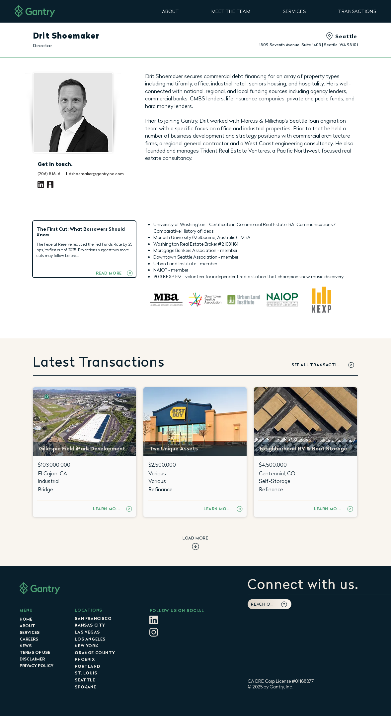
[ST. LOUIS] (104, 672)
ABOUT (27, 625)
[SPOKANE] (104, 686)
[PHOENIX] (104, 659)
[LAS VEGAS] (104, 632)
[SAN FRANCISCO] (104, 618)
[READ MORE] (114, 273)
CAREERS (29, 639)
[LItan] (153, 620)
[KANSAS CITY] (104, 625)
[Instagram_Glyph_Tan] (153, 632)
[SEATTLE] (104, 679)
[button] (170, 11)
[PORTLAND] (104, 666)
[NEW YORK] (104, 645)
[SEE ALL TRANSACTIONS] (323, 365)
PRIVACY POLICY (36, 665)
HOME (26, 619)
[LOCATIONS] (104, 610)
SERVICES (29, 632)
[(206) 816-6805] (51, 173)
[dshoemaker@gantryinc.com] (103, 173)
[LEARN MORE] (113, 509)
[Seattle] (318, 36)
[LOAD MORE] (195, 543)
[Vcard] (50, 184)
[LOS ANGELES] (104, 639)
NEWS (26, 645)
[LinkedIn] (41, 184)
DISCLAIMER (32, 658)
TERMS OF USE (35, 652)
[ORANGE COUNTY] (104, 652)
